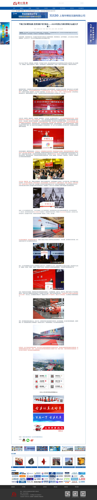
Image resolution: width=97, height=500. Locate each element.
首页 (14, 8)
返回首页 (13, 486)
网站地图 (77, 486)
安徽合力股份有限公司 (27, 436)
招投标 (54, 8)
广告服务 (34, 486)
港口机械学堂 (81, 8)
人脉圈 (29, 8)
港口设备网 (18, 10)
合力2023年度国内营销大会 (37, 436)
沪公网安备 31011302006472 (35, 494)
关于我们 (23, 486)
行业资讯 (46, 8)
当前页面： (13, 10)
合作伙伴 (45, 486)
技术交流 (72, 8)
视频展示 (21, 8)
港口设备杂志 (62, 8)
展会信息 (55, 486)
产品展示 (37, 8)
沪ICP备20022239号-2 (24, 494)
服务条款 (66, 486)
